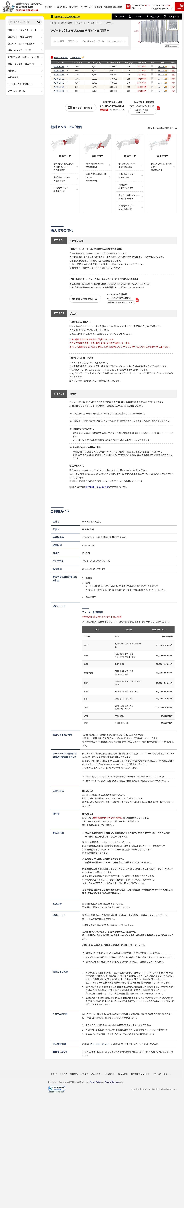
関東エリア (130, 156)
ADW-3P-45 (59, 70)
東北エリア (162, 156)
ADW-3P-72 (59, 82)
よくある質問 (173, 16)
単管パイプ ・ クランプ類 (19, 50)
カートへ (161, 66)
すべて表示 (59, 41)
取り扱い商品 (66, 23)
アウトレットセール (16, 90)
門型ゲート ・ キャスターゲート (22, 30)
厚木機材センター (126, 207)
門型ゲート (73, 41)
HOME (53, 23)
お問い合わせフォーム (86, 298)
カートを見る (75, 57)
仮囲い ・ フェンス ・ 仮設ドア (21, 43)
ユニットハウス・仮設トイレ (20, 84)
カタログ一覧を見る (82, 107)
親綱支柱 (12, 70)
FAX (142, 110)
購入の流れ (73, 6)
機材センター (50, 6)
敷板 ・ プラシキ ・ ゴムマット (21, 63)
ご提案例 (84, 1074)
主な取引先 (62, 6)
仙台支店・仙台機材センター (161, 166)
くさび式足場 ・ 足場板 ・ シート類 (23, 57)
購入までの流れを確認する (160, 128)
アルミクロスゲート (116, 41)
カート (122, 16)
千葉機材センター (126, 165)
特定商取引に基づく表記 (97, 487)
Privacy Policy (95, 1082)
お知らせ (63, 1074)
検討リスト (155, 16)
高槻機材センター (62, 179)
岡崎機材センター (94, 165)
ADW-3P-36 (59, 66)
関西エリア (65, 156)
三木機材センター (62, 189)
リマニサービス (86, 6)
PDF (173, 67)
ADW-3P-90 (59, 91)
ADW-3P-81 (59, 87)
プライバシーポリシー (100, 1043)
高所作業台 (13, 77)
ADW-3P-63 (59, 78)
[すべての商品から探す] (25, 22)
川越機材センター (126, 175)
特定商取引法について (140, 1074)
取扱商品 (74, 1074)
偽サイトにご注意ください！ (67, 16)
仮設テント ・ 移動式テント (20, 36)
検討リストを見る (61, 57)
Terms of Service (111, 1082)
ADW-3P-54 (59, 74)
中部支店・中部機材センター (96, 177)
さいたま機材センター (128, 197)
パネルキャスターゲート (93, 41)
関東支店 (125, 186)
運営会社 (98, 6)
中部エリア (97, 156)
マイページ (137, 16)
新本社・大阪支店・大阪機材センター (63, 166)
